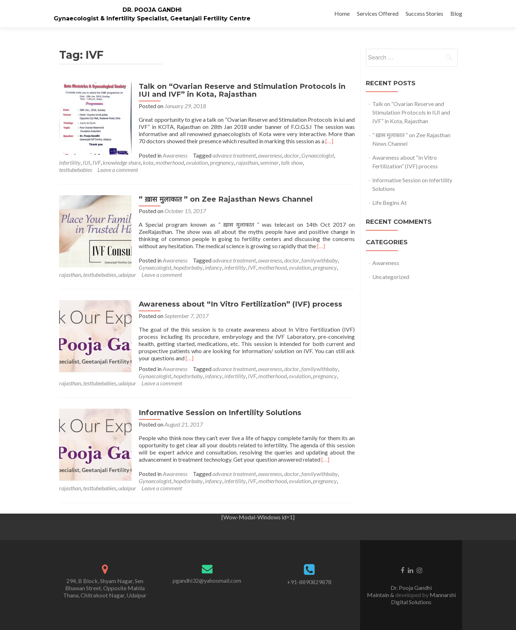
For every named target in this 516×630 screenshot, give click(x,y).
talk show (292, 162)
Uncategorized (390, 276)
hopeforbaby (187, 267)
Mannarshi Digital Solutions (423, 598)
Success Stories (424, 13)
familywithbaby (319, 260)
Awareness (174, 155)
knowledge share (122, 162)
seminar (269, 162)
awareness (269, 155)
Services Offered (377, 13)
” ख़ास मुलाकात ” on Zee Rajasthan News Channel (225, 199)
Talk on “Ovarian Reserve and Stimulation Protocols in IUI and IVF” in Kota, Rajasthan (241, 90)
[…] (329, 141)
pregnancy (222, 162)
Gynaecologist (317, 155)
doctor (290, 155)
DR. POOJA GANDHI (152, 9)
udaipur (127, 274)
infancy (212, 267)
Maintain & (381, 594)
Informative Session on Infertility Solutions (219, 412)
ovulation (197, 162)
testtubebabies (75, 169)
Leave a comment (117, 169)
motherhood (170, 162)
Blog (456, 13)
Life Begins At (389, 202)
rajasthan (247, 162)
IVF (96, 162)
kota (148, 162)
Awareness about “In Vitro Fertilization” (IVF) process (239, 304)
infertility (70, 162)
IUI (86, 162)
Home (342, 13)
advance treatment (233, 155)
